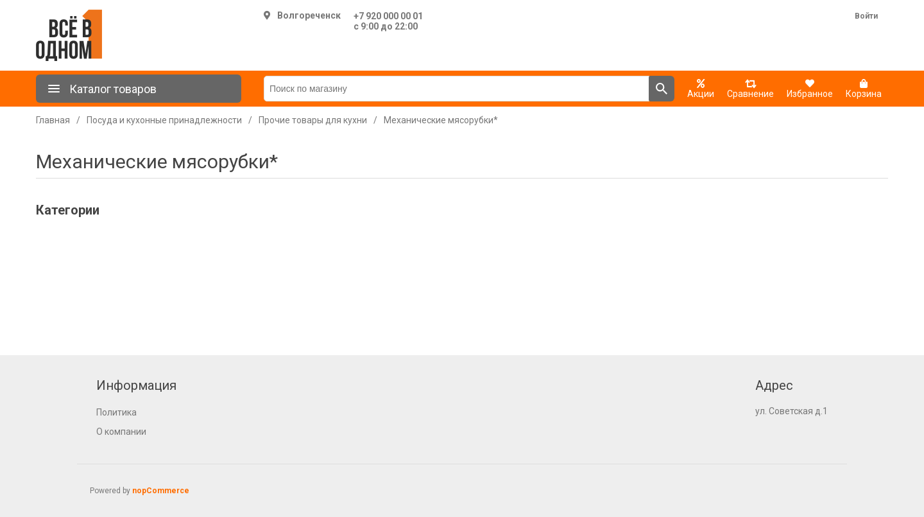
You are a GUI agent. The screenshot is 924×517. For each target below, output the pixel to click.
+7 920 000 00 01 (388, 16)
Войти (866, 16)
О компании (121, 431)
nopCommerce (160, 490)
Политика (116, 412)
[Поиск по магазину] (456, 88)
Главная (53, 120)
